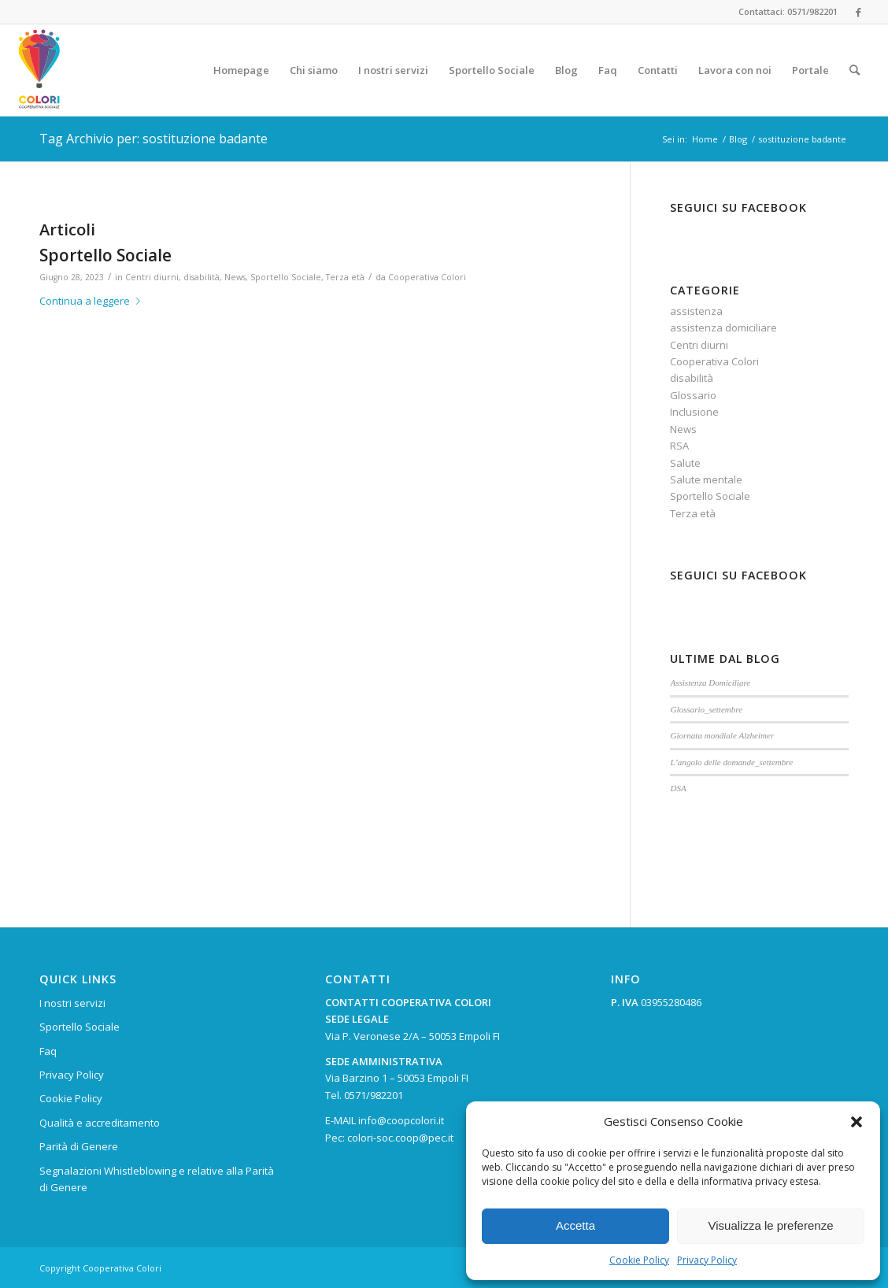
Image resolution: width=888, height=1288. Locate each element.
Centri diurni (152, 277)
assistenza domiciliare (723, 327)
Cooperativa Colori (427, 277)
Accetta (575, 1225)
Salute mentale (706, 479)
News (235, 277)
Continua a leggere (92, 301)
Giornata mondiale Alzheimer (722, 735)
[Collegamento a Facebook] (858, 12)
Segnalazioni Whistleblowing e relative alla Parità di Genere (156, 1179)
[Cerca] (854, 70)
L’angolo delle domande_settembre (731, 762)
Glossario (693, 395)
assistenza (696, 311)
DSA (678, 788)
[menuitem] (241, 70)
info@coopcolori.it (401, 1120)
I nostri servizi (72, 1003)
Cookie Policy (639, 1260)
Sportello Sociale (105, 255)
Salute (685, 463)
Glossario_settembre (706, 709)
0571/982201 (373, 1095)
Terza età (345, 277)
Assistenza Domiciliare (710, 682)
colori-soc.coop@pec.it (400, 1138)
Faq (48, 1051)
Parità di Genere (78, 1146)
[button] (856, 1122)
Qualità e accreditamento (99, 1123)
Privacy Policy (707, 1260)
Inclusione (694, 412)
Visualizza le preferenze (771, 1225)
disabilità (201, 277)
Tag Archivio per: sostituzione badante (153, 138)
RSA (679, 446)
